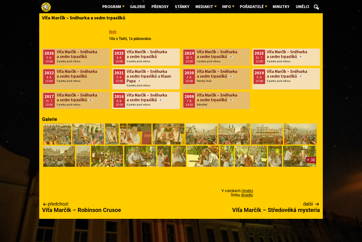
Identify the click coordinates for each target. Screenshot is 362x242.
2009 (189, 97)
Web (112, 32)
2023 (259, 53)
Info (226, 7)
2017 (49, 97)
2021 (119, 73)
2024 (189, 53)
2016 (119, 97)
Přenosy (159, 7)
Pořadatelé (252, 7)
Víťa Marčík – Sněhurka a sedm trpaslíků (77, 54)
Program (111, 7)
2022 (49, 73)
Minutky (281, 7)
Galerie (137, 7)
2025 (119, 53)
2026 (49, 53)
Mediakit (204, 7)
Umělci (302, 7)
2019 (259, 73)
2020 (189, 73)
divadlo (247, 195)
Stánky (182, 7)
